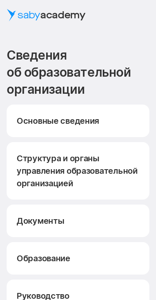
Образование (43, 258)
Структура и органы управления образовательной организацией (77, 170)
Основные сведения (58, 121)
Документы (40, 221)
